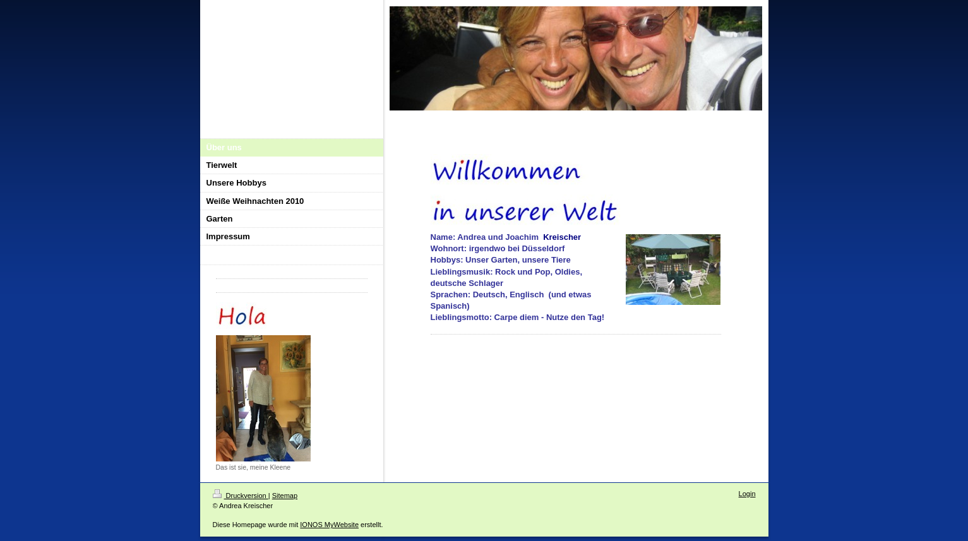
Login (747, 493)
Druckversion (240, 495)
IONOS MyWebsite (329, 524)
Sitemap (284, 495)
